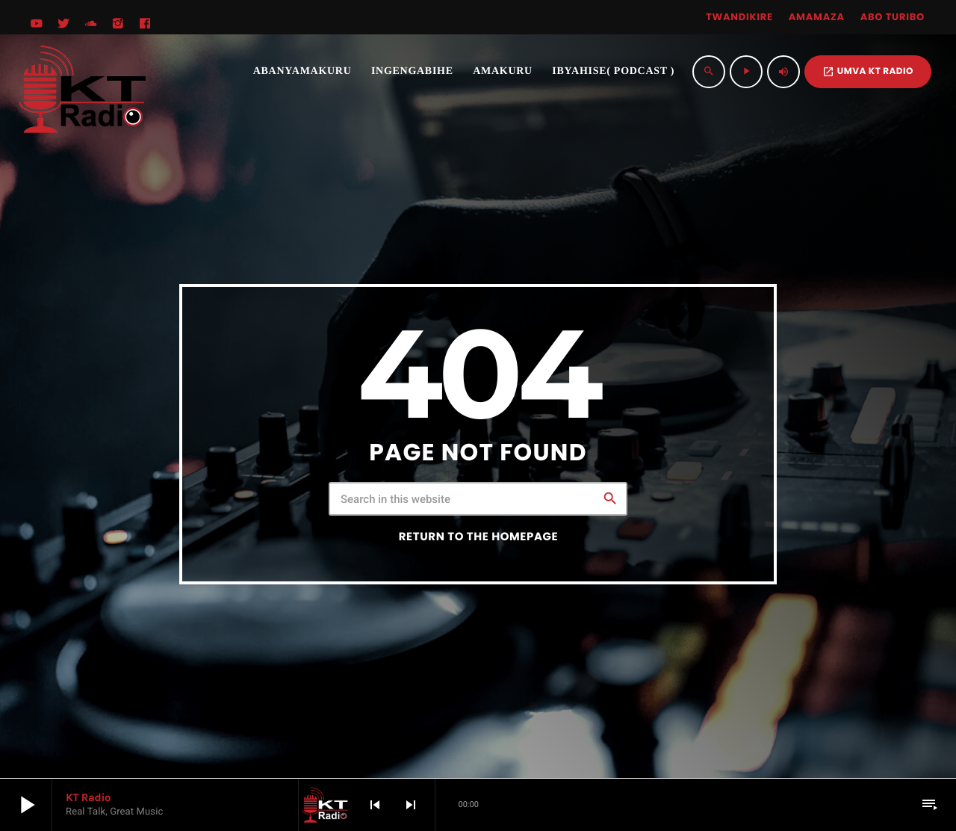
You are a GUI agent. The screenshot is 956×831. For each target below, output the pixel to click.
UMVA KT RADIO (867, 71)
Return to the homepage (478, 537)
